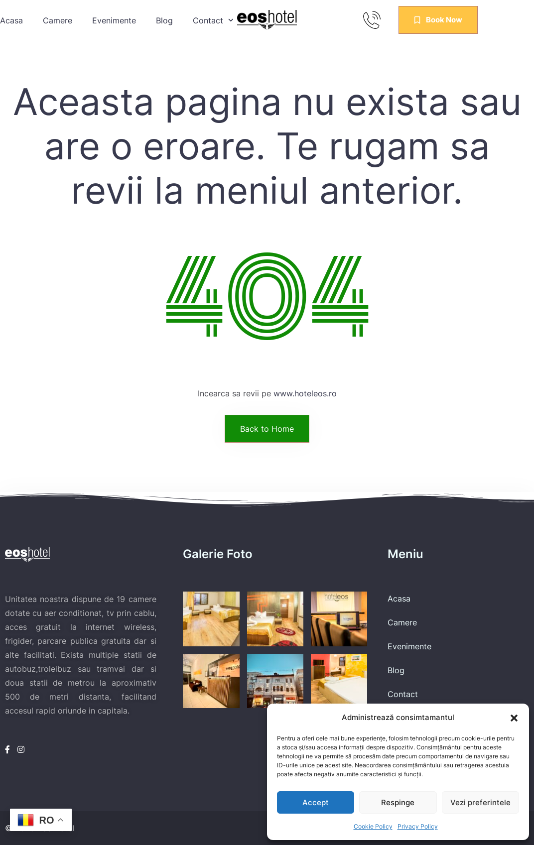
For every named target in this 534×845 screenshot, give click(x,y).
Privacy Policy (418, 826)
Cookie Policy (373, 826)
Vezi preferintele (480, 802)
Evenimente (114, 20)
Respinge (397, 802)
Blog (164, 20)
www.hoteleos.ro (305, 393)
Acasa (11, 20)
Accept (315, 802)
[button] (514, 718)
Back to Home (267, 429)
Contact (403, 694)
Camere (57, 20)
